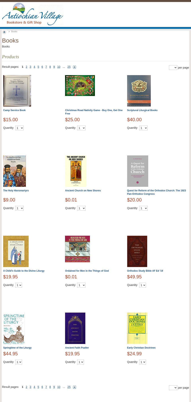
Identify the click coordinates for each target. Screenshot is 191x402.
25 (69, 66)
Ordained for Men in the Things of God (87, 270)
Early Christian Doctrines (141, 347)
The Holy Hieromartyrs (16, 190)
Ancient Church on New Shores (83, 190)
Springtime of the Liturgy (17, 347)
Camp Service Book (14, 110)
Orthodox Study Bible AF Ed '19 (145, 270)
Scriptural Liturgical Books (142, 110)
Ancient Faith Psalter (77, 347)
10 (58, 66)
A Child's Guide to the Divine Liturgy (24, 270)
